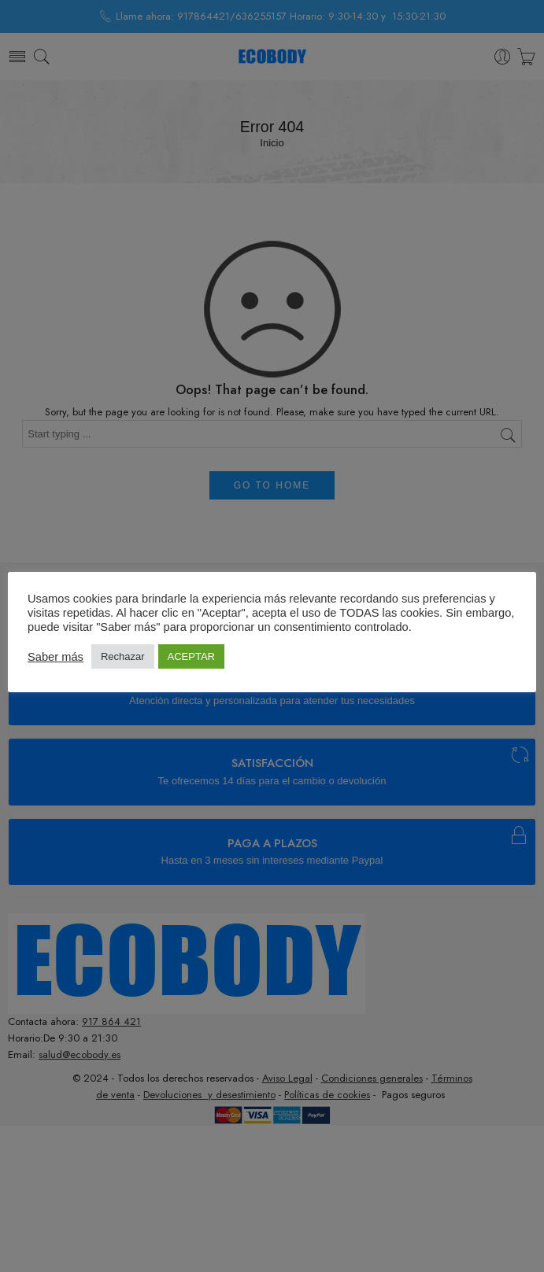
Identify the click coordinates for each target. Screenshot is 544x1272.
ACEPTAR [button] (191, 656)
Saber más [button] (55, 657)
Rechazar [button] (123, 656)
